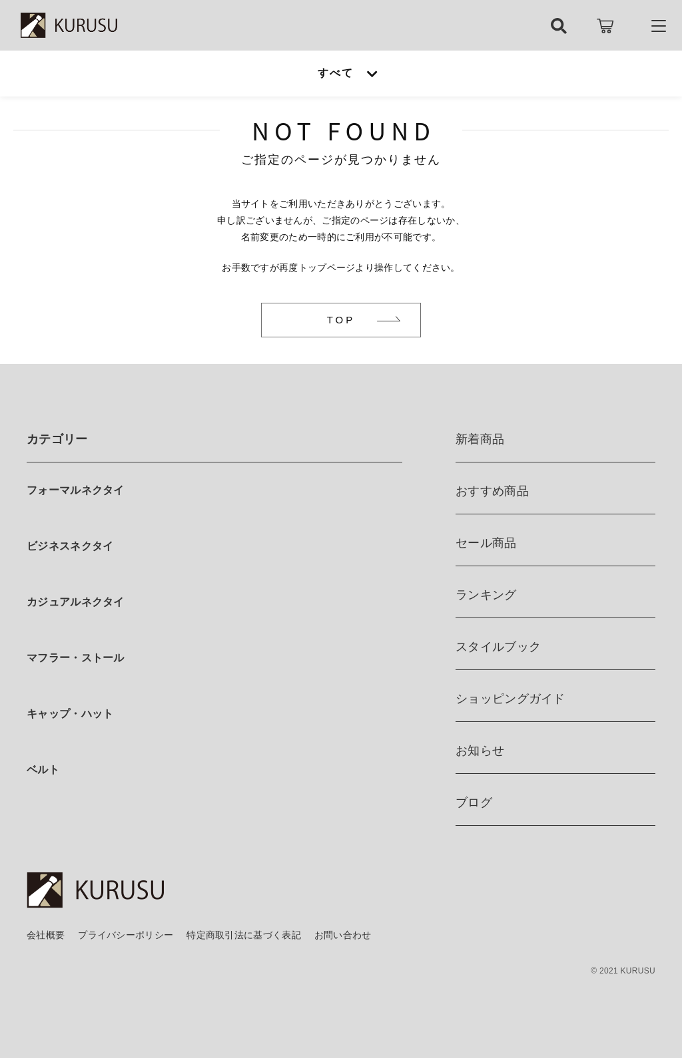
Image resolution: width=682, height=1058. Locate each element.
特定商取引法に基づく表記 (243, 935)
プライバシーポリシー (125, 935)
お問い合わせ (343, 935)
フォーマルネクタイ (76, 490)
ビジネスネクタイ (70, 546)
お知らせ (480, 750)
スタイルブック (498, 646)
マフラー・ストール (76, 657)
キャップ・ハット (70, 713)
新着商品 (480, 439)
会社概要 (46, 935)
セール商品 (486, 543)
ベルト (43, 769)
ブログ (474, 802)
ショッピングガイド (510, 698)
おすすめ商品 (492, 491)
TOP (341, 319)
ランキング (486, 595)
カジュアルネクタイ (76, 602)
